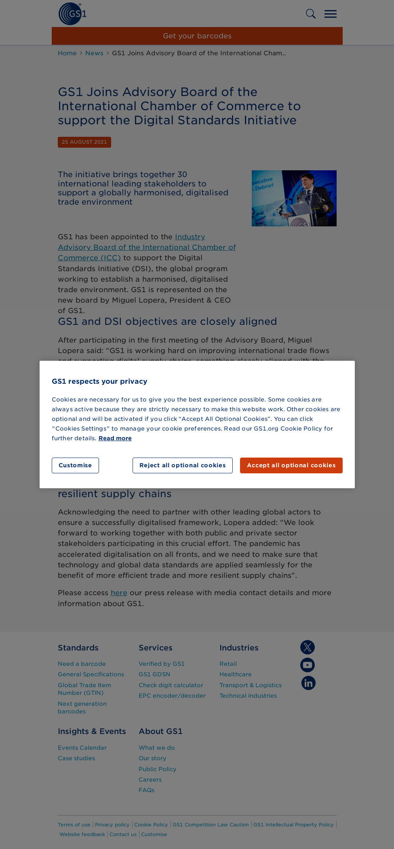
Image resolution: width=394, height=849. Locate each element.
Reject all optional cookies (182, 465)
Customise (75, 465)
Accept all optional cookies (291, 465)
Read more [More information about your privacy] (115, 438)
